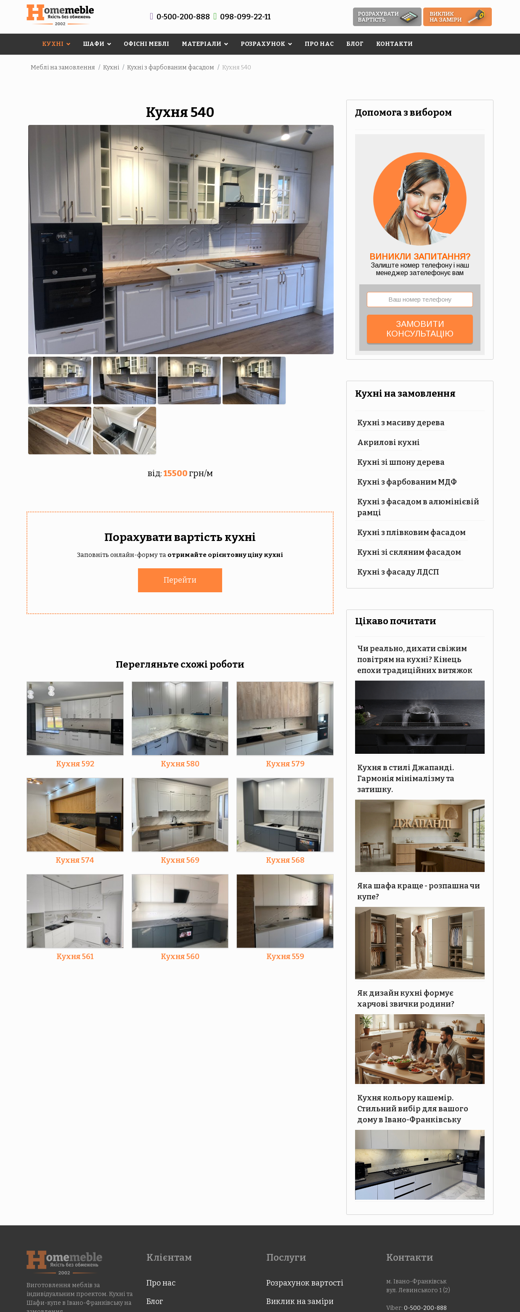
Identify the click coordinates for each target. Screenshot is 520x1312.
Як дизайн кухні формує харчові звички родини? (405, 999)
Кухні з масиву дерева (401, 422)
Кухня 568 (285, 859)
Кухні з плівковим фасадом (411, 532)
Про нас (319, 44)
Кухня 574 (75, 859)
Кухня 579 (285, 763)
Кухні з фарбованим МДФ (407, 482)
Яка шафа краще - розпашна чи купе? (418, 891)
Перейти (180, 579)
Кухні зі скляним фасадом (409, 552)
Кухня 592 (75, 763)
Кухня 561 (74, 955)
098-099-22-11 (245, 16)
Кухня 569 (180, 859)
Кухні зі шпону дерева (401, 462)
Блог (354, 44)
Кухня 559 (285, 955)
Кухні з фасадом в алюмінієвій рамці (418, 507)
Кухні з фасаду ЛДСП (398, 572)
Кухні (53, 44)
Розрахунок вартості (304, 1283)
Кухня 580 (180, 763)
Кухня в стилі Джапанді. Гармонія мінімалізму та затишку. (405, 778)
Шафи (93, 44)
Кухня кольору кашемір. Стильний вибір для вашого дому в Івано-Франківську (412, 1108)
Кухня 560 (180, 955)
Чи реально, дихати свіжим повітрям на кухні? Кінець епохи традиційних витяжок (414, 659)
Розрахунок (263, 44)
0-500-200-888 (183, 16)
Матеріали (201, 44)
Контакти (394, 44)
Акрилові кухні (388, 442)
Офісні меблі (146, 44)
